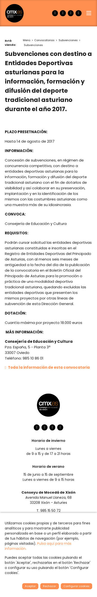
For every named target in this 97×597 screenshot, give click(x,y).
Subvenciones (68, 40)
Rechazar (49, 586)
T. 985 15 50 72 (48, 510)
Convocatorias (44, 40)
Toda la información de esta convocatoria (47, 367)
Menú (26, 40)
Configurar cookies (76, 586)
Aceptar (30, 586)
